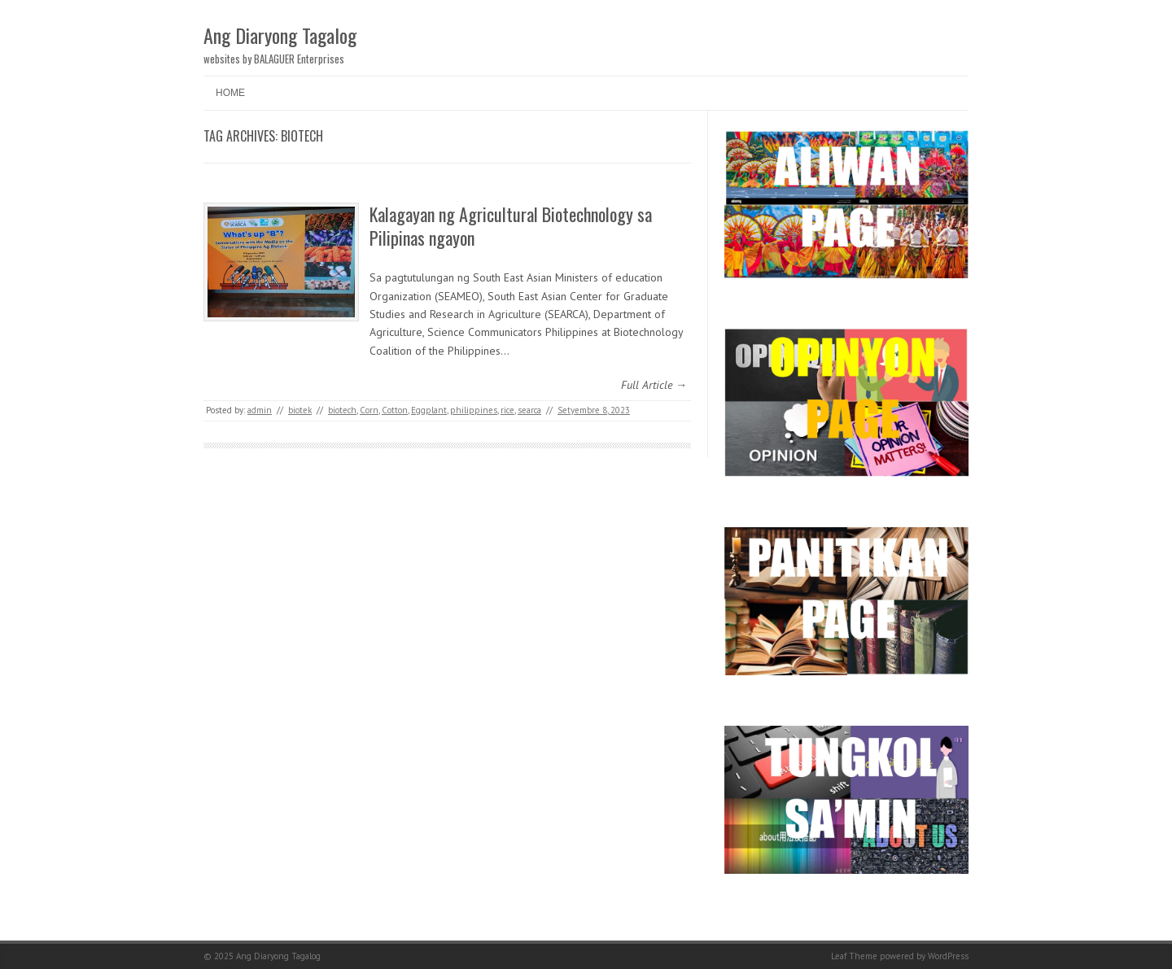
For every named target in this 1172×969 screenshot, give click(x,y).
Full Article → (654, 385)
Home (230, 92)
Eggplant (429, 410)
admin (259, 410)
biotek (300, 410)
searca (529, 410)
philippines (473, 410)
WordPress (948, 956)
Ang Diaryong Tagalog (279, 35)
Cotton (395, 410)
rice (507, 410)
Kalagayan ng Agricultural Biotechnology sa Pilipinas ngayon (511, 226)
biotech (342, 410)
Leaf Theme (854, 956)
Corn (369, 410)
